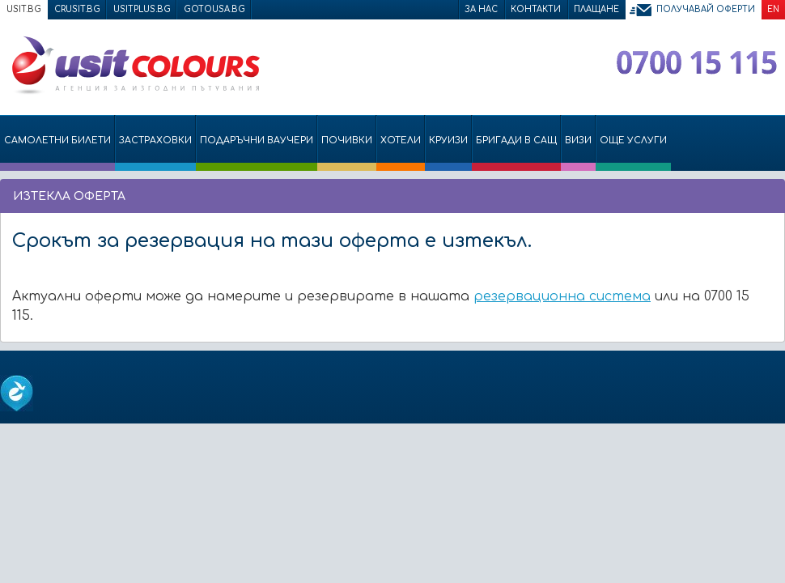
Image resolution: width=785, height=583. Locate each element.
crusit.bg (77, 9)
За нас (481, 9)
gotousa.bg (214, 9)
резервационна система (562, 296)
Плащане (596, 9)
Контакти (536, 9)
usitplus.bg (142, 9)
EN (773, 9)
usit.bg (23, 9)
